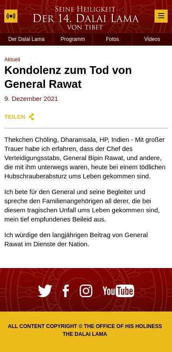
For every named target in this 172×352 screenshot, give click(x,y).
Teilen (14, 117)
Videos (152, 39)
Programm (73, 39)
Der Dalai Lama (26, 39)
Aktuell (12, 60)
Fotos (112, 39)
